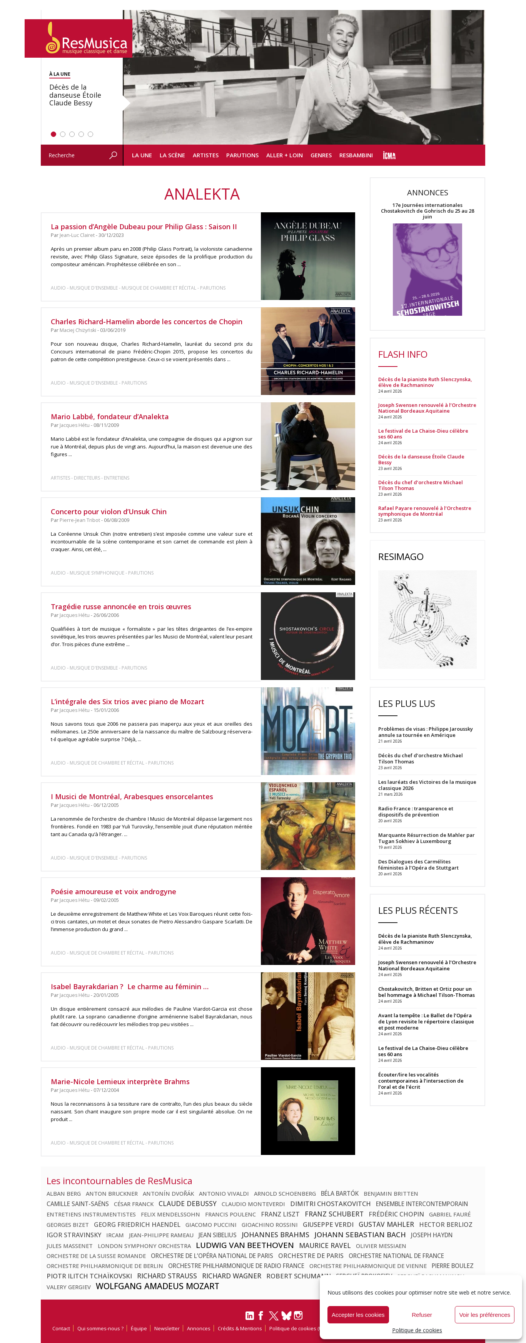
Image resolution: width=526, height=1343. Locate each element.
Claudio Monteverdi (253, 1204)
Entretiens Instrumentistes (91, 1214)
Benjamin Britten (391, 1193)
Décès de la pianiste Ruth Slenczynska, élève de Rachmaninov (425, 382)
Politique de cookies (417, 1330)
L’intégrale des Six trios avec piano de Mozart (127, 701)
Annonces (198, 1328)
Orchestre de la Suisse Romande (96, 1256)
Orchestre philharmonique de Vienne (368, 1266)
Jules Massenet (70, 1246)
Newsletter (167, 1328)
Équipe (139, 1328)
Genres (321, 155)
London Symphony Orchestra (144, 1246)
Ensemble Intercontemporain (422, 1204)
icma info (389, 155)
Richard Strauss (167, 1275)
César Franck (134, 1204)
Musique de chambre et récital (159, 288)
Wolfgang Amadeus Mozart (157, 1286)
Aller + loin (284, 155)
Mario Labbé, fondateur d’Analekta (110, 416)
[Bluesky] (286, 1315)
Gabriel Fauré (450, 1214)
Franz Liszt (280, 1214)
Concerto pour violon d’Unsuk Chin (109, 511)
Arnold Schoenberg (285, 1193)
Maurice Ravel (325, 1245)
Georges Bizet (68, 1224)
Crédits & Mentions (240, 1328)
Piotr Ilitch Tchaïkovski (89, 1275)
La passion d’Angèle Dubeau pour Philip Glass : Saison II (144, 226)
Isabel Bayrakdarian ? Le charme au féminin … (130, 986)
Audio (58, 288)
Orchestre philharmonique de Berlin (105, 1266)
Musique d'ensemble (94, 288)
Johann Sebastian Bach (360, 1234)
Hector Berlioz (446, 1224)
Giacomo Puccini (211, 1224)
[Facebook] (261, 1318)
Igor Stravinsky (74, 1235)
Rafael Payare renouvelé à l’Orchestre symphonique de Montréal (424, 511)
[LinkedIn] (249, 1318)
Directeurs (87, 478)
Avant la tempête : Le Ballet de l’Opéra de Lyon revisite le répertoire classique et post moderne (426, 1021)
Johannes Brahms (275, 1234)
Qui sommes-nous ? (100, 1328)
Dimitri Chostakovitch (330, 1203)
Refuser (422, 1314)
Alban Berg (64, 1193)
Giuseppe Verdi (328, 1224)
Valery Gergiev (69, 1287)
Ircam (115, 1235)
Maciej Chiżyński (78, 330)
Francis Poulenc (230, 1214)
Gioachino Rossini (270, 1224)
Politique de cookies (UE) (297, 1328)
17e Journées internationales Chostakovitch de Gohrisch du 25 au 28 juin (427, 211)
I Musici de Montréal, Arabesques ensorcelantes (132, 796)
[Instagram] (299, 1315)
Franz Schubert (334, 1213)
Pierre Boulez (453, 1266)
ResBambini (356, 155)
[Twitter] (274, 1319)
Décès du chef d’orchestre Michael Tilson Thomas (420, 485)
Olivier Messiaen (381, 1246)
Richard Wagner (231, 1275)
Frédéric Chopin (396, 1214)
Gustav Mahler (386, 1224)
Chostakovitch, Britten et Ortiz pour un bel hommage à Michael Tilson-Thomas (426, 991)
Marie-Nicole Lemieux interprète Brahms (120, 1081)
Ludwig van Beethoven (245, 1245)
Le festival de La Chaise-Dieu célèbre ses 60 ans (423, 434)
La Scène (172, 155)
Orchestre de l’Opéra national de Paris (212, 1256)
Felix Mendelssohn (170, 1214)
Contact (61, 1328)
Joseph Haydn (432, 1235)
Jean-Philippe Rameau (161, 1235)
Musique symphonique (97, 573)
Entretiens (116, 478)
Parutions (242, 155)
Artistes (206, 155)
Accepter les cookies (358, 1314)
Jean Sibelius (218, 1235)
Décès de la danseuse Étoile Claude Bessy (421, 459)
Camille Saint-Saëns (78, 1204)
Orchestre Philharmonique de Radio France (236, 1266)
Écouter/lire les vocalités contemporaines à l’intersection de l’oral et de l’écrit (421, 1080)
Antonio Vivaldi (224, 1193)
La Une (142, 155)
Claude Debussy (188, 1203)
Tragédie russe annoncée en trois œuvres (121, 606)
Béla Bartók (340, 1193)
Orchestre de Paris (311, 1255)
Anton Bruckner (112, 1193)
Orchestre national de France (396, 1256)
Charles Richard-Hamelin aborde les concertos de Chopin (146, 321)
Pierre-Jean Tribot (80, 520)
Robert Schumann (298, 1275)
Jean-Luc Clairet (77, 235)
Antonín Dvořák (168, 1193)
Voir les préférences (484, 1314)
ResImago (401, 556)
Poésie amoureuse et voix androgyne (113, 891)
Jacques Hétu (75, 425)
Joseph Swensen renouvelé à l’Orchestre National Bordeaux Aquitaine (427, 408)
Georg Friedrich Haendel (137, 1224)
